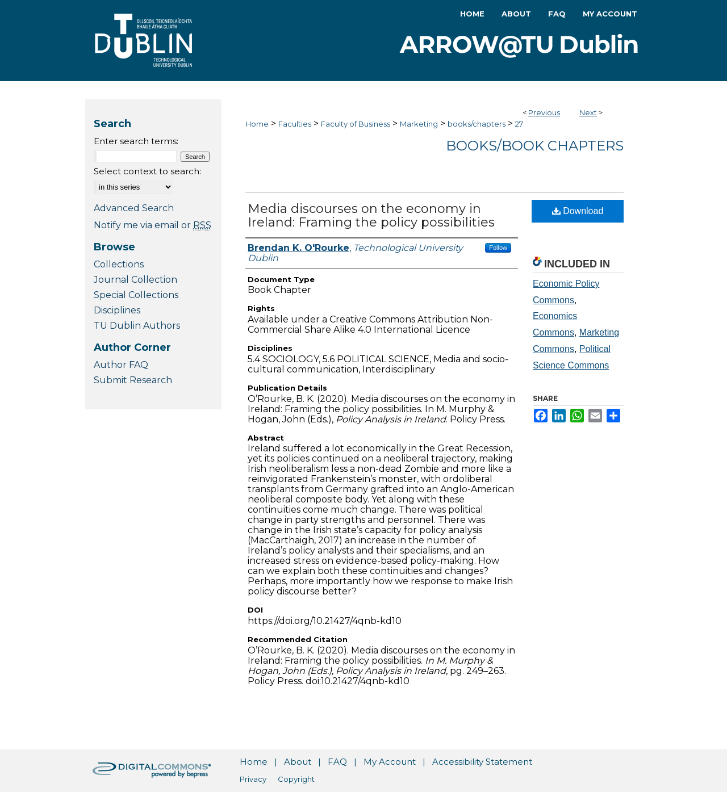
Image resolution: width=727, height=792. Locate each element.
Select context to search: (147, 171)
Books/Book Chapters (535, 145)
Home (257, 123)
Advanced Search (134, 208)
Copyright (296, 778)
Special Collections (136, 295)
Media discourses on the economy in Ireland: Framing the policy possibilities (371, 215)
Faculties (294, 123)
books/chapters (476, 123)
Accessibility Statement (482, 761)
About (297, 761)
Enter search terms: (136, 141)
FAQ (337, 761)
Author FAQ (121, 364)
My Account (390, 761)
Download (578, 211)
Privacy (253, 778)
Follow (498, 247)
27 (519, 123)
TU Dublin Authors (137, 325)
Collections (119, 264)
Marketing (419, 123)
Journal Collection (135, 279)
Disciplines (117, 310)
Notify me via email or (152, 225)
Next (588, 112)
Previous (544, 112)
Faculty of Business (355, 123)
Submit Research (133, 380)
